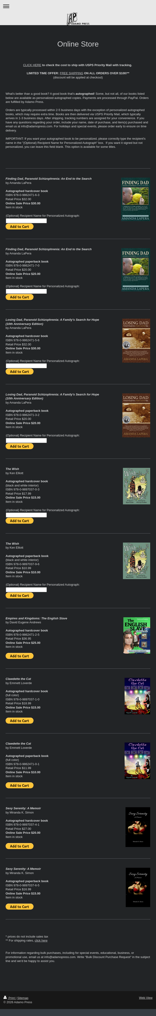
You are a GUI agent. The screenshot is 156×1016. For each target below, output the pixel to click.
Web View (146, 997)
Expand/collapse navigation (78, 6)
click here (41, 940)
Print (9, 998)
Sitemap (22, 998)
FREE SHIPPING (71, 73)
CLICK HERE (32, 65)
